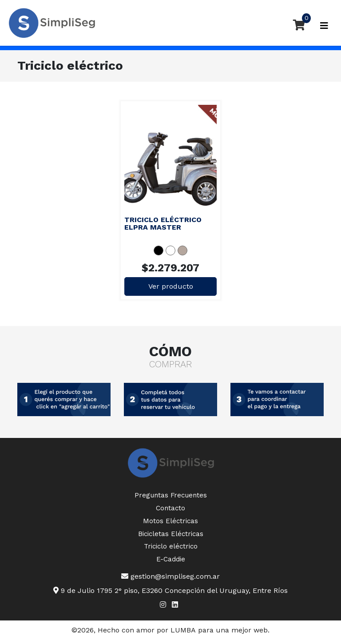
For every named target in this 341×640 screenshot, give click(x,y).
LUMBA (183, 630)
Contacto (170, 508)
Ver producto (170, 286)
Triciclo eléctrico (171, 546)
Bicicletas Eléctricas (170, 534)
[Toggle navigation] (324, 25)
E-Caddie (170, 559)
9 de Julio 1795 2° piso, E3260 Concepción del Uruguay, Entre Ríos (170, 590)
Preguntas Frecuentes (171, 495)
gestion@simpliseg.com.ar (170, 576)
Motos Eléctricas (170, 521)
